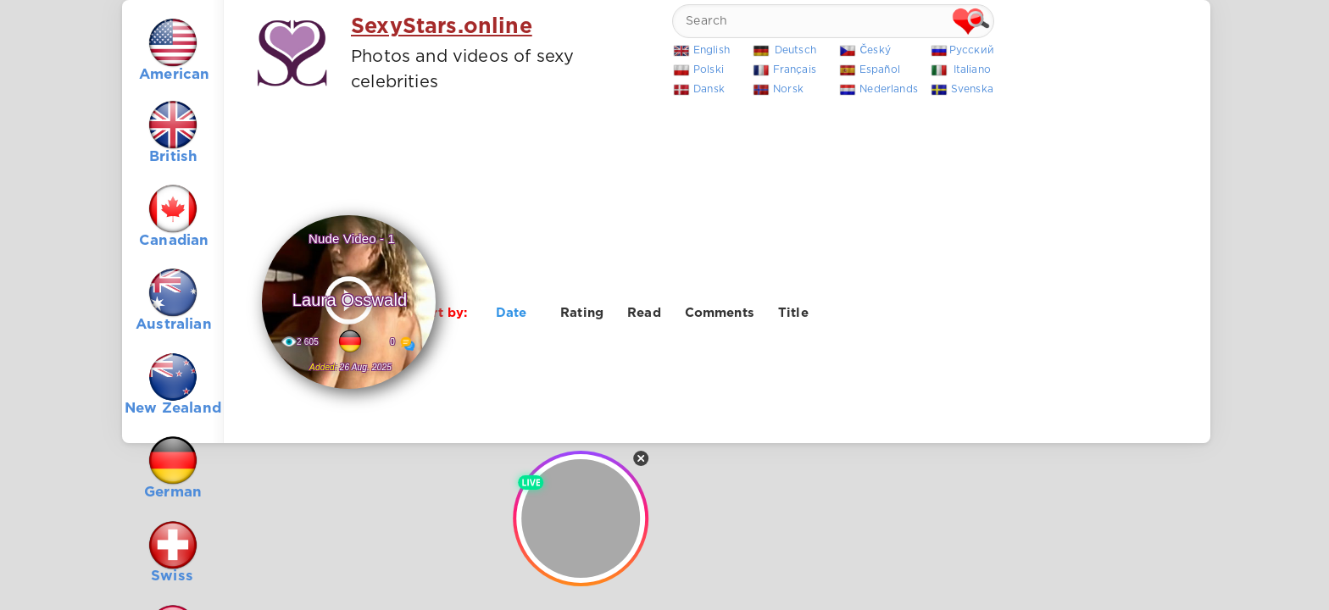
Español (879, 70)
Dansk (709, 89)
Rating (581, 313)
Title (793, 313)
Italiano (972, 70)
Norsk (788, 89)
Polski (708, 70)
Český (875, 50)
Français (794, 70)
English (711, 50)
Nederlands (888, 89)
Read (644, 313)
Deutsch (795, 50)
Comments (719, 313)
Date (511, 313)
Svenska (972, 89)
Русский (971, 50)
